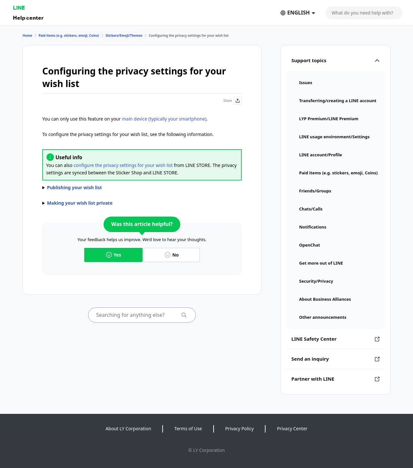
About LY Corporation (128, 428)
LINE (19, 7)
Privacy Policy (239, 428)
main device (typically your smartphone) (164, 119)
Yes (113, 255)
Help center (28, 17)
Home (27, 35)
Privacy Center (292, 428)
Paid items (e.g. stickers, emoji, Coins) (69, 35)
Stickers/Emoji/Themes (124, 35)
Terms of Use (188, 428)
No (172, 255)
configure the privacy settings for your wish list (123, 165)
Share (232, 101)
